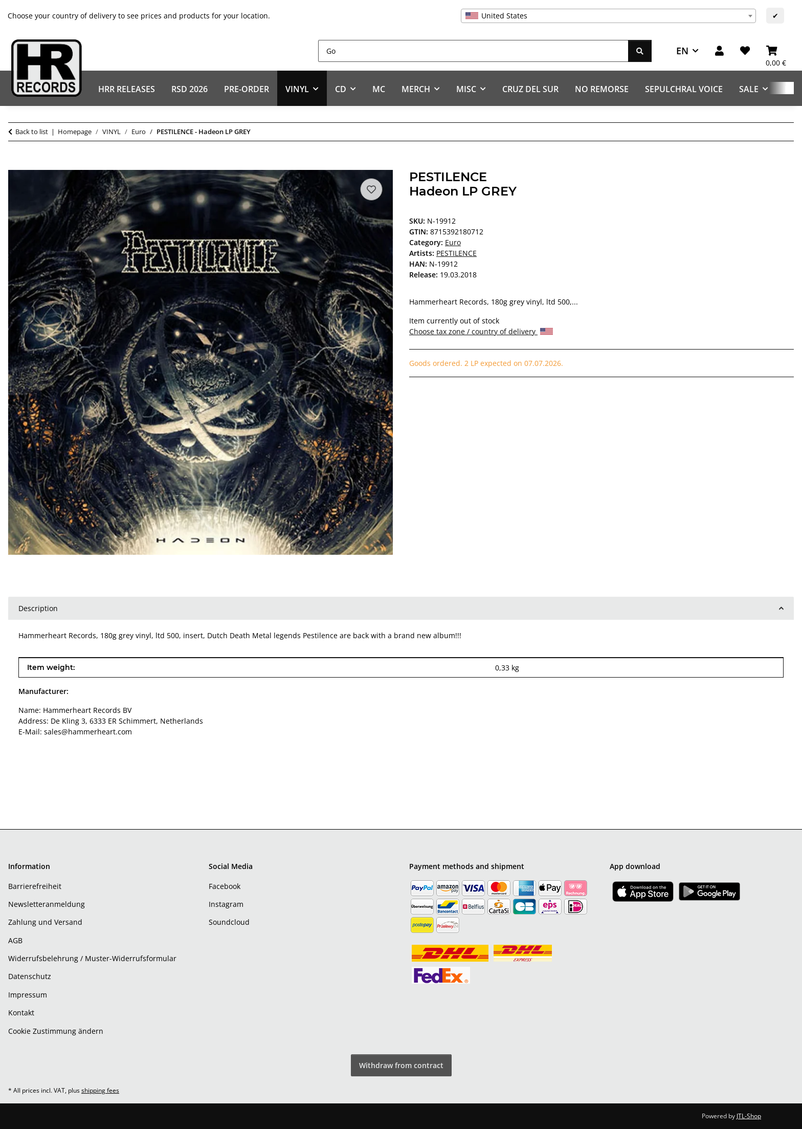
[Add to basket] (16, 164)
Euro (453, 242)
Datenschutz (29, 976)
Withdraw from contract (401, 1065)
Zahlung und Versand (45, 922)
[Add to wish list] (371, 189)
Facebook (224, 886)
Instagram (226, 904)
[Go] (473, 51)
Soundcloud (229, 922)
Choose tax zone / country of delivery (481, 331)
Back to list (31, 131)
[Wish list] (745, 51)
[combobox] (608, 16)
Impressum (27, 995)
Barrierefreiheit (34, 886)
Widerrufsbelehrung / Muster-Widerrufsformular (92, 958)
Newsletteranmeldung (46, 904)
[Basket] (776, 51)
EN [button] (682, 51)
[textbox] (608, 16)
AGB (15, 940)
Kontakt (21, 1012)
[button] (719, 51)
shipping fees (100, 1090)
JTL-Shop (749, 1116)
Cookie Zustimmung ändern (55, 1031)
